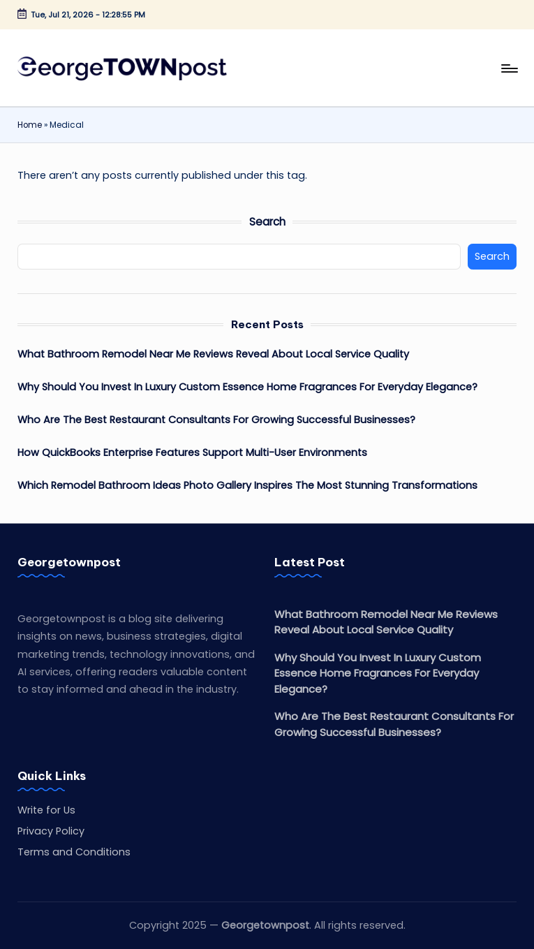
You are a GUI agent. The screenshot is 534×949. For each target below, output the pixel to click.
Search (267, 221)
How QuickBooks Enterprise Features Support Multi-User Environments (192, 452)
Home (29, 125)
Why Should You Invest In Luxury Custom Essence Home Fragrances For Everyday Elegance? (247, 387)
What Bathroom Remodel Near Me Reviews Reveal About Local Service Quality (213, 354)
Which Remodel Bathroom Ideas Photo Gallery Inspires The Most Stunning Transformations (247, 485)
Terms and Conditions (74, 852)
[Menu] (508, 68)
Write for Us (46, 810)
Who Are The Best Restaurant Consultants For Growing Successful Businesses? (216, 420)
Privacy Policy (50, 831)
